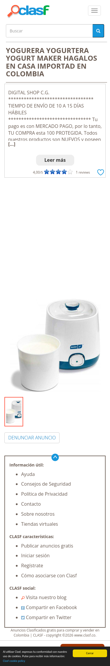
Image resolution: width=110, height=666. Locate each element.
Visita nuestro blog (44, 597)
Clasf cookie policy (14, 661)
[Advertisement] (55, 236)
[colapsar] (94, 11)
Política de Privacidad (44, 494)
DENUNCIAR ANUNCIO (32, 437)
